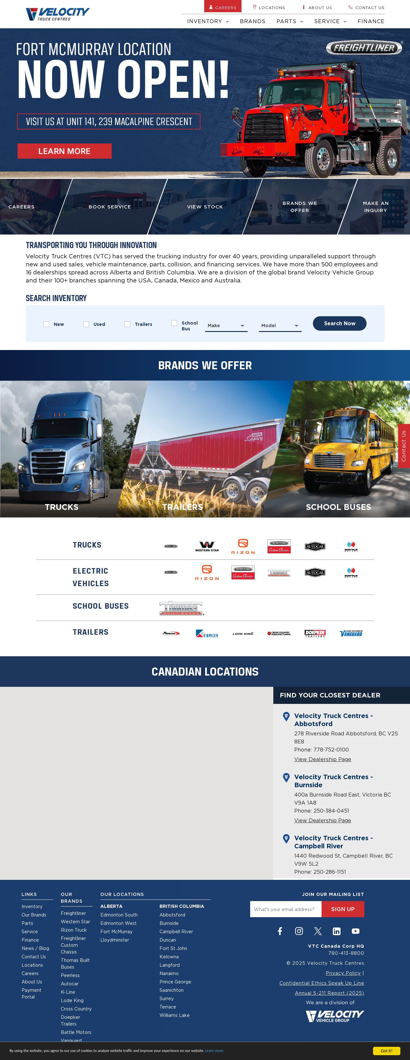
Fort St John (173, 948)
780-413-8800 (346, 953)
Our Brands (34, 914)
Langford (169, 965)
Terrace (167, 1006)
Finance (371, 21)
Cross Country (76, 1008)
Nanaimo (169, 973)
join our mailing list (333, 894)
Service (330, 21)
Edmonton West (118, 923)
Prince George (175, 981)
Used (94, 324)
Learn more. (214, 1051)
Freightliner (73, 913)
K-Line (68, 992)
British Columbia (181, 906)
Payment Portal (31, 993)
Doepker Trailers (70, 1020)
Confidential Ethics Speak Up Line (321, 983)
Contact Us (34, 956)
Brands (253, 21)
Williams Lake (174, 1015)
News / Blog (35, 948)
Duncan (167, 940)
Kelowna (169, 956)
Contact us (366, 7)
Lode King (72, 1000)
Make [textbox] (214, 325)
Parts (290, 21)
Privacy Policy (343, 973)
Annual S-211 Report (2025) (329, 993)
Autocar (69, 983)
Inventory (208, 21)
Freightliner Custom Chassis (73, 945)
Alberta (111, 906)
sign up (343, 909)
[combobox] (226, 325)
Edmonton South (119, 914)
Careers (223, 7)
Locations (269, 7)
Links (29, 894)
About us (316, 7)
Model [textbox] (268, 325)
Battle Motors (76, 1032)
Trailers (138, 324)
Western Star (75, 921)
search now (340, 323)
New (53, 324)
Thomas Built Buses (75, 963)
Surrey (166, 998)
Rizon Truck (74, 930)
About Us (32, 981)
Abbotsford (172, 914)
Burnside (169, 923)
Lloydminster (114, 940)
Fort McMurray (116, 931)
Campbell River (176, 931)
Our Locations (122, 894)
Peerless (70, 975)
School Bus (184, 326)
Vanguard (71, 1040)
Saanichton (171, 990)
